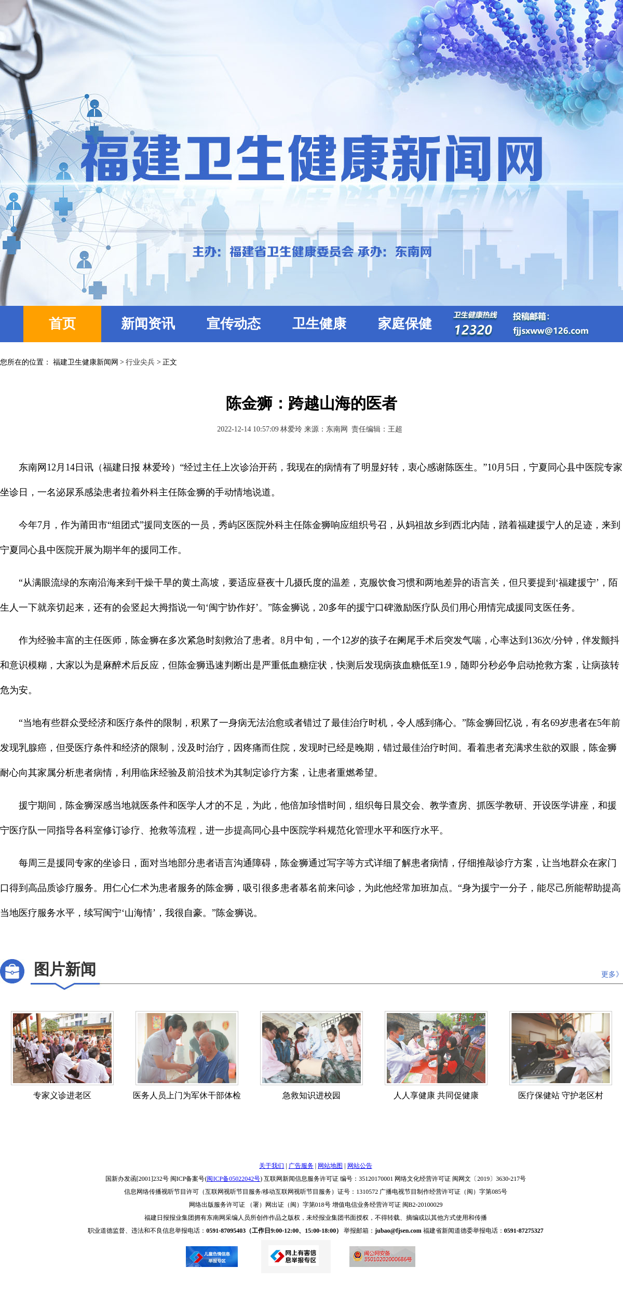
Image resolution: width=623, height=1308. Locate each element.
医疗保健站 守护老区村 (560, 1095)
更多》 (612, 974)
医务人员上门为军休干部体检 (187, 1095)
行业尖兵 (140, 362)
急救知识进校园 (311, 1095)
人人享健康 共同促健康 (436, 1095)
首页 (62, 323)
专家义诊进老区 (62, 1095)
